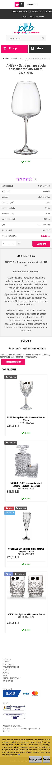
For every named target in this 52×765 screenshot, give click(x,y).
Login (24, 16)
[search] (43, 38)
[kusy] (9, 243)
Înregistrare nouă (37, 16)
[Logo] (26, 28)
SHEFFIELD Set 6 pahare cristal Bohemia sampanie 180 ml (26, 550)
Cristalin (14, 58)
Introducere (6, 58)
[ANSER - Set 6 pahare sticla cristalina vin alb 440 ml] (26, 76)
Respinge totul (35, 759)
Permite (46, 759)
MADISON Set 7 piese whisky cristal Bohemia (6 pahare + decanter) (26, 484)
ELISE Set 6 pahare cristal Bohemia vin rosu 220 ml (26, 419)
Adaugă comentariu (13, 362)
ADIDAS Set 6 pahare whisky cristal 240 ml (26, 614)
